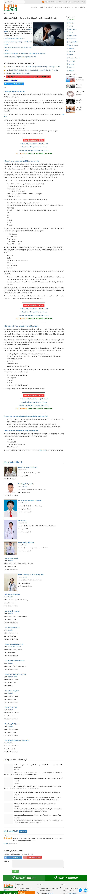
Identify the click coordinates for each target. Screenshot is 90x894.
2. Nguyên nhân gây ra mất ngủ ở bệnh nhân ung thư (21, 161)
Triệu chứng (66, 7)
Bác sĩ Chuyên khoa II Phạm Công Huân (29, 500)
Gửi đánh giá (23, 831)
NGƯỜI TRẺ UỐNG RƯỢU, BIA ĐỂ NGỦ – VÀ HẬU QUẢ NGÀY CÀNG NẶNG (37, 815)
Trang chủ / (7, 13)
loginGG (32, 857)
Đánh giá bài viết (11, 831)
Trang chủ (34, 7)
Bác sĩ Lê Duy (22, 520)
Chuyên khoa (43, 7)
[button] (80, 890)
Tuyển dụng (81, 7)
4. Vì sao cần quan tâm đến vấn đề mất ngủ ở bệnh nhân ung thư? (25, 53)
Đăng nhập (76, 1)
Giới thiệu (60, 1)
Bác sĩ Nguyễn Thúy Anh (12, 611)
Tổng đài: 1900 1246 (49, 2)
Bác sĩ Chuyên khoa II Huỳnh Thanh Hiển (17, 740)
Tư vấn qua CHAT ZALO (13, 84)
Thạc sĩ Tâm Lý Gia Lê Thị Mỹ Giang (15, 674)
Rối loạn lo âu (80, 92)
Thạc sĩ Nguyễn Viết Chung (26, 542)
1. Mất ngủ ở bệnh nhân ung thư (14, 38)
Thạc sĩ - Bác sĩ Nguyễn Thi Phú (27, 467)
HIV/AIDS (79, 77)
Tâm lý (15, 676)
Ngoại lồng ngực (72, 45)
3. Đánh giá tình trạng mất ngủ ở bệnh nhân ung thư (21, 326)
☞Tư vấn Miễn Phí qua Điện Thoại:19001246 (34, 143)
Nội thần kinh (11, 646)
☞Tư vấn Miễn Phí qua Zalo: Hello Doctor (34, 147)
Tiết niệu (70, 23)
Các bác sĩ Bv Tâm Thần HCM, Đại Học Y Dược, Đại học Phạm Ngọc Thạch (36, 66)
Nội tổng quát (71, 29)
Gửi (15, 871)
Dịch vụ (74, 7)
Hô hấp (69, 26)
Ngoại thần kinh (72, 42)
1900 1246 (42, 450)
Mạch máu (70, 61)
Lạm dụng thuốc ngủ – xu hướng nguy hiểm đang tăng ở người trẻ (34, 803)
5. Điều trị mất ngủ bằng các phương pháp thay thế (20, 56)
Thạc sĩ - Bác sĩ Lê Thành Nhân (14, 644)
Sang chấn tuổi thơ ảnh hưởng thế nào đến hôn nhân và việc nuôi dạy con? (37, 792)
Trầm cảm (79, 85)
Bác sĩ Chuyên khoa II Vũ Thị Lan (14, 660)
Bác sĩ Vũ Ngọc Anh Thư (12, 627)
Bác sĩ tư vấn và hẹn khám (33, 140)
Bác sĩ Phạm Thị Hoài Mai (12, 594)
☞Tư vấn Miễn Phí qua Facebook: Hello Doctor (34, 150)
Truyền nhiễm (71, 39)
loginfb (13, 857)
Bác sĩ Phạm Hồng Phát (12, 691)
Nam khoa (70, 51)
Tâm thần (24, 469)
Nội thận (70, 48)
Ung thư (69, 67)
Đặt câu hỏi (68, 1)
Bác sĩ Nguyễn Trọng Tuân (25, 484)
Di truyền (70, 70)
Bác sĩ (50, 7)
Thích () (6, 843)
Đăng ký (83, 1)
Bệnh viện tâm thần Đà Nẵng (21, 73)
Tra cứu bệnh (58, 7)
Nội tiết (69, 54)
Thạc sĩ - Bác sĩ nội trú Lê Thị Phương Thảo (31, 574)
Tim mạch (70, 64)
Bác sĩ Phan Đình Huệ (11, 558)
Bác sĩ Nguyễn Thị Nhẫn (12, 724)
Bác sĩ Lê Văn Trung (11, 707)
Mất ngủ (12, 13)
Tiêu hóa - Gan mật (73, 58)
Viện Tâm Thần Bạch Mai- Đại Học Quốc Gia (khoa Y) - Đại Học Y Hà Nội (34, 70)
